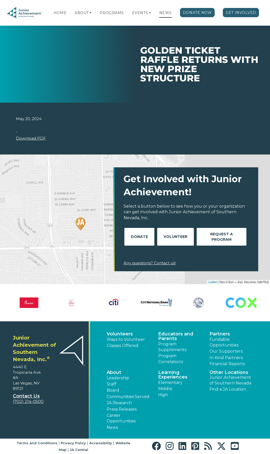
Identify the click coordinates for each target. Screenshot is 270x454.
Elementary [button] (170, 382)
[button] (90, 13)
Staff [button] (111, 384)
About (82, 13)
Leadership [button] (118, 377)
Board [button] (113, 390)
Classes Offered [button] (122, 345)
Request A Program (221, 237)
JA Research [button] (119, 402)
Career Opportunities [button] (121, 418)
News (165, 13)
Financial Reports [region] (227, 363)
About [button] (114, 372)
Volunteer (175, 236)
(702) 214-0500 (28, 401)
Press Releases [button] (122, 409)
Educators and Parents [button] (175, 336)
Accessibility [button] (100, 443)
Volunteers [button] (120, 334)
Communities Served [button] (128, 396)
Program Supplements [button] (172, 347)
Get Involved (241, 12)
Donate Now (197, 12)
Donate (139, 236)
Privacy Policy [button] (73, 443)
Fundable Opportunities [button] (223, 342)
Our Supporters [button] (226, 351)
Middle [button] (165, 388)
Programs (112, 13)
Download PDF (31, 138)
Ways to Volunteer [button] (126, 339)
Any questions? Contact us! (150, 262)
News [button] (112, 427)
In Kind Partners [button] (226, 357)
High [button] (163, 394)
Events (140, 13)
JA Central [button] (79, 450)
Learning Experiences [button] (172, 374)
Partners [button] (219, 334)
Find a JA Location (227, 389)
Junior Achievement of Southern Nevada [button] (230, 380)
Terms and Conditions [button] (37, 443)
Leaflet (212, 282)
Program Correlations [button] (170, 358)
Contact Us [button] (26, 396)
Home (60, 13)
